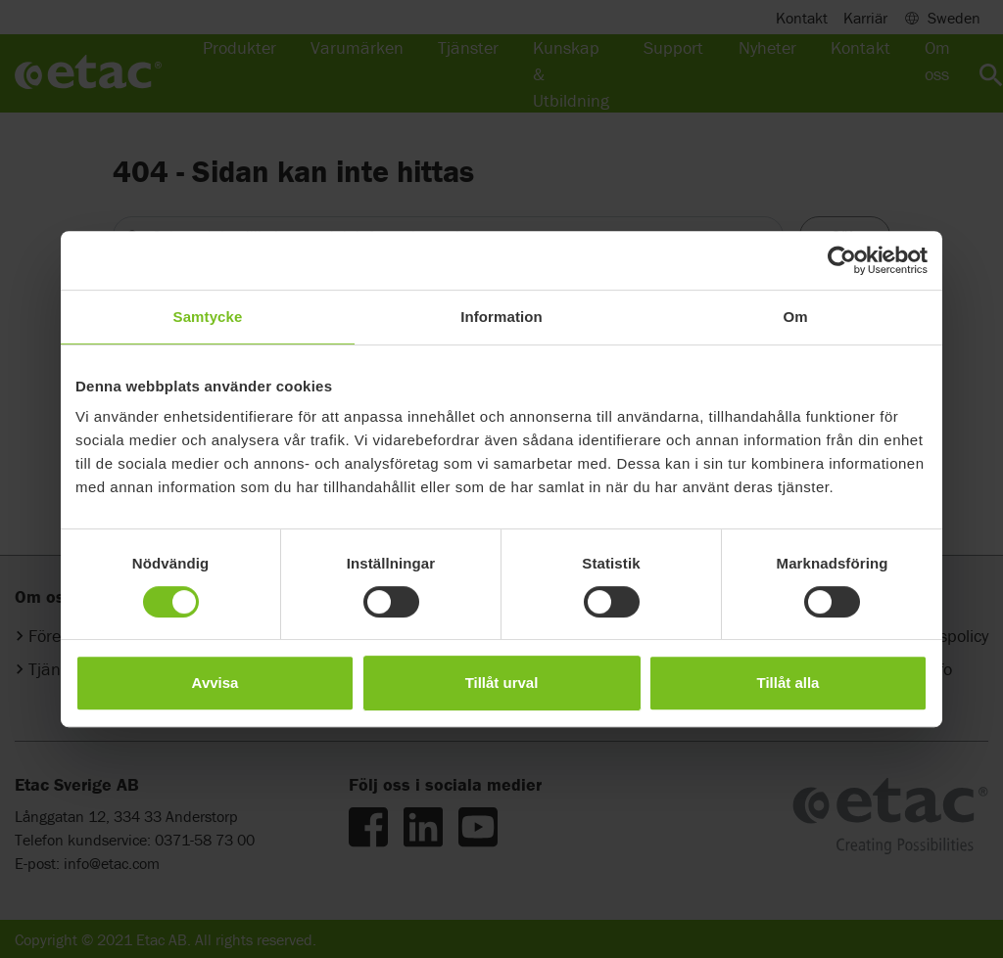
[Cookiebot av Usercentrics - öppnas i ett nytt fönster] (842, 260)
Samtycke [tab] (208, 316)
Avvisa (215, 682)
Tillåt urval (502, 682)
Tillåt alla (788, 682)
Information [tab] (501, 316)
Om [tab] (795, 316)
